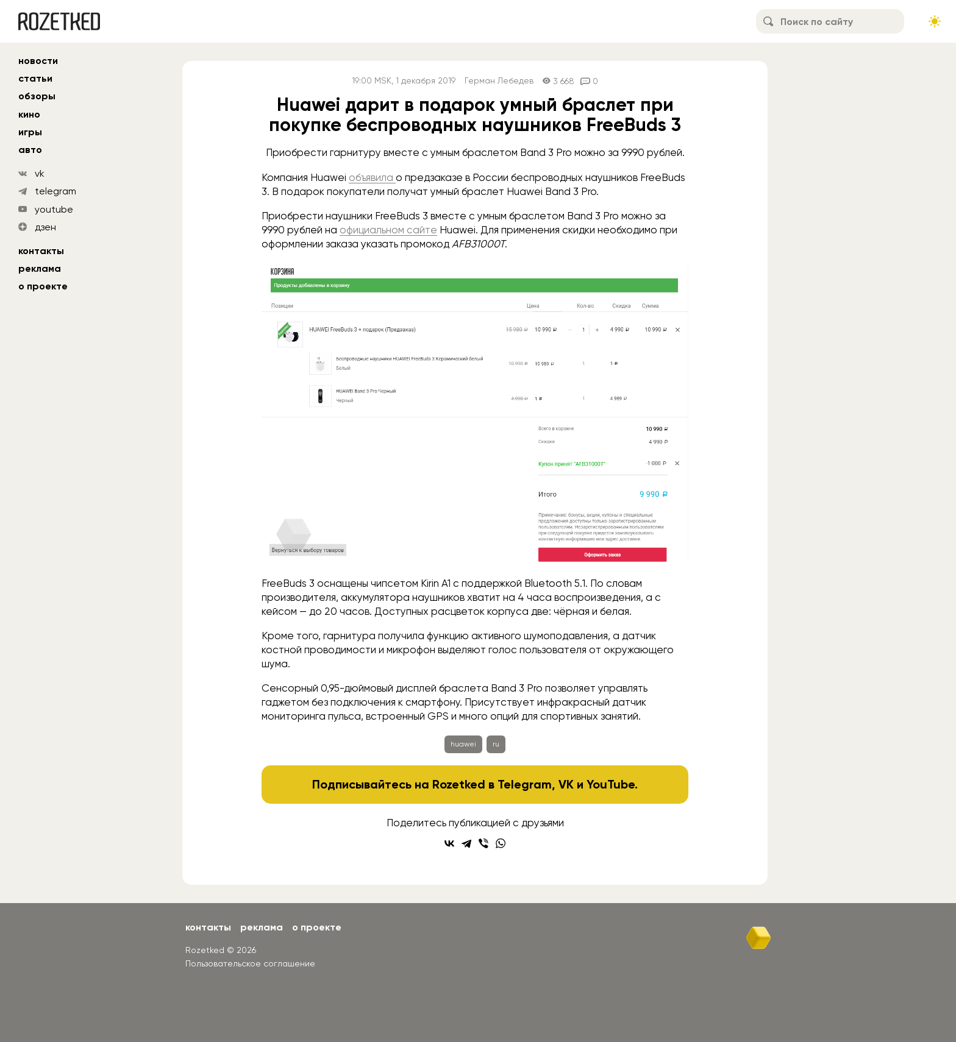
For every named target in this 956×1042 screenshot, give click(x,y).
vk (40, 173)
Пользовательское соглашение (250, 963)
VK (566, 784)
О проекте (43, 286)
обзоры (36, 96)
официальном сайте (388, 230)
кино (29, 114)
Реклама (39, 268)
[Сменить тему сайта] (934, 21)
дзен (45, 227)
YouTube (611, 784)
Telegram (525, 784)
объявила (372, 177)
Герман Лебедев (499, 80)
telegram (55, 191)
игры (30, 132)
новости (38, 60)
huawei (463, 744)
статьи (35, 78)
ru (496, 744)
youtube (54, 209)
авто (30, 149)
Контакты (41, 251)
